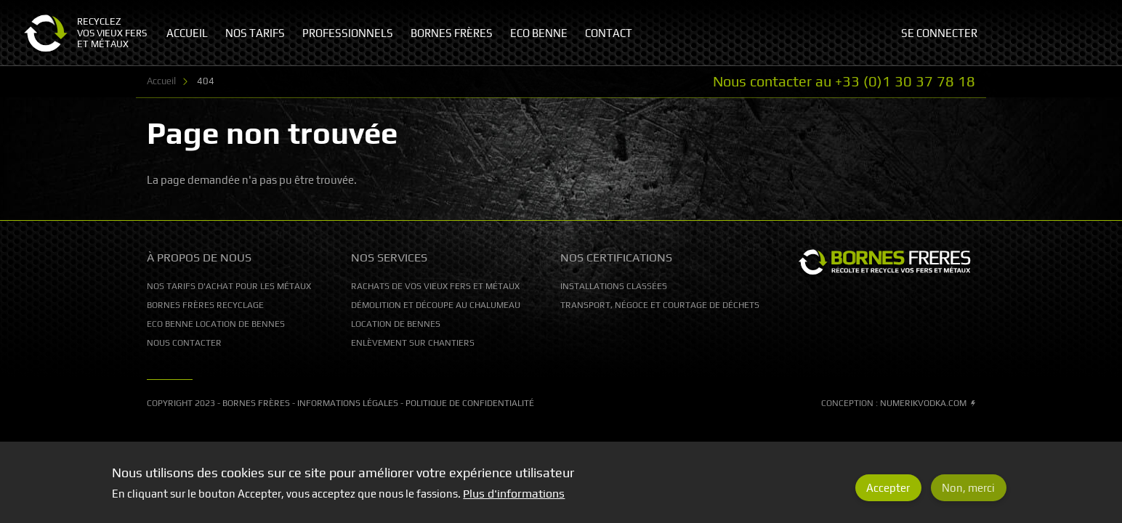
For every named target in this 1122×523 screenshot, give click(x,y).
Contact (608, 33)
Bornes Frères (256, 403)
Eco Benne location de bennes (216, 324)
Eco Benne (539, 33)
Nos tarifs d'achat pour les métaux (229, 286)
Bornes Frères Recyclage (205, 305)
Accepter (888, 493)
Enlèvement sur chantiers (413, 343)
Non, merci (968, 493)
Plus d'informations (514, 500)
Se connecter (939, 33)
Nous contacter (184, 343)
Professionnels (347, 33)
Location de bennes (395, 324)
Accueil (161, 81)
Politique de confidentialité (469, 403)
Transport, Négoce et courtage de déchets (659, 305)
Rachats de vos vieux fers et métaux (435, 286)
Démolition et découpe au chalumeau (435, 305)
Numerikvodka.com (927, 403)
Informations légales (347, 403)
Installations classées (613, 286)
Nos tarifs (255, 33)
